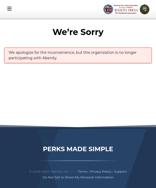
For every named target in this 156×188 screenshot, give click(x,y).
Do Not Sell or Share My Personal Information (77, 177)
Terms (83, 171)
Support (120, 171)
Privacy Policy (101, 171)
